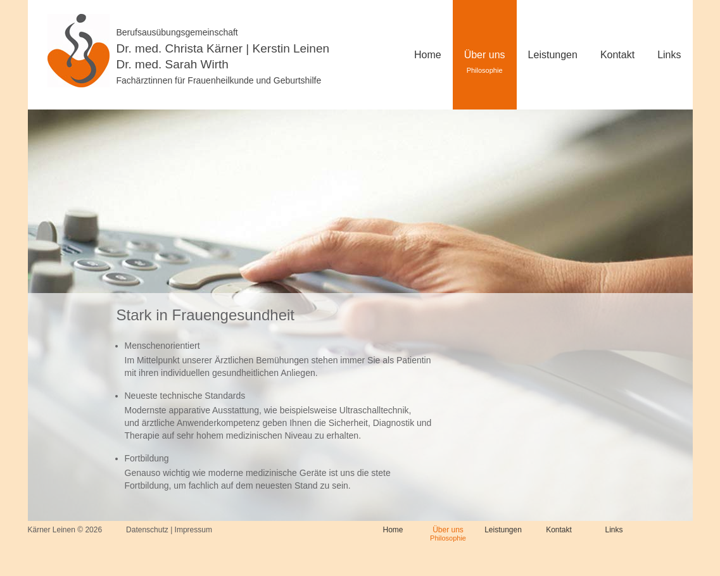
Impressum (193, 529)
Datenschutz (147, 529)
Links (669, 54)
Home (392, 529)
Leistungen (553, 54)
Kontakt (617, 54)
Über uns (484, 54)
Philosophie (448, 538)
